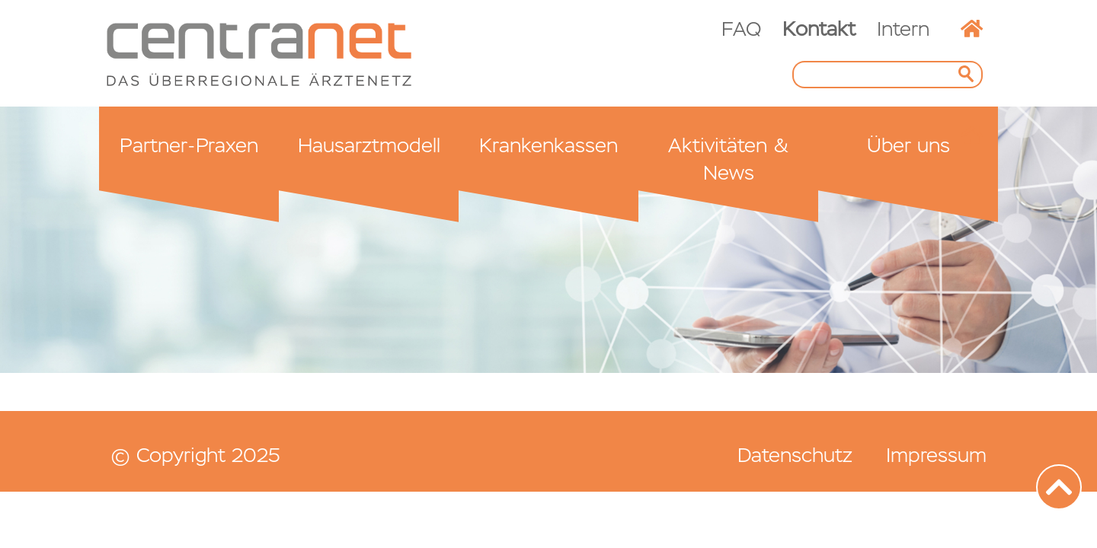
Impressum (936, 455)
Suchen (970, 74)
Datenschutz (794, 455)
